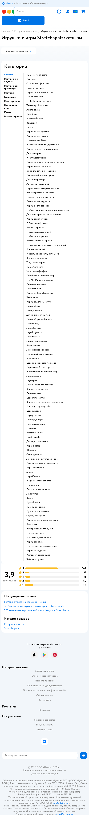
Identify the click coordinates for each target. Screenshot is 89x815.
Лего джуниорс (34, 419)
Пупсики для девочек (37, 511)
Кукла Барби (33, 502)
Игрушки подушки (36, 550)
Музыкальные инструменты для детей (46, 245)
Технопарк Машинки (37, 105)
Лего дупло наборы (36, 341)
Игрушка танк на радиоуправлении (45, 162)
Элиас (29, 472)
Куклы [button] (7, 112)
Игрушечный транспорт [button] (11, 87)
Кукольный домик (36, 507)
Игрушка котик (34, 541)
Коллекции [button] (10, 97)
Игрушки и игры (24, 31)
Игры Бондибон (35, 467)
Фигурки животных (36, 258)
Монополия (32, 485)
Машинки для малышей (38, 232)
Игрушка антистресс (37, 218)
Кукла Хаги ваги (34, 266)
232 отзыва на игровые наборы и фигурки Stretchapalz (37, 610)
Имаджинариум (34, 432)
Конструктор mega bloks (39, 406)
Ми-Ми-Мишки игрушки (39, 280)
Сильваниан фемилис (37, 83)
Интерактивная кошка (38, 555)
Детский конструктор (38, 315)
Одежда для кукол (35, 515)
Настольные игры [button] (10, 107)
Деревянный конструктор (40, 367)
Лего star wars (33, 328)
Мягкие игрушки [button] (13, 116)
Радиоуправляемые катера (40, 192)
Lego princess (33, 415)
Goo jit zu (31, 114)
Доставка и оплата (44, 670)
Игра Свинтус (33, 476)
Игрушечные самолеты (38, 166)
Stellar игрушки (34, 96)
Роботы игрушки (35, 227)
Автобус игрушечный (38, 184)
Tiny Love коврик (35, 262)
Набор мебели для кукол (39, 528)
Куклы (29, 498)
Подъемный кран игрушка (40, 175)
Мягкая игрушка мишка (38, 537)
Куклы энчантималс (36, 74)
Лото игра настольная (38, 489)
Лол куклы (32, 493)
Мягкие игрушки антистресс (41, 546)
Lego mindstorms (35, 397)
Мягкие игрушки (35, 533)
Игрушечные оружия (37, 131)
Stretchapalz (11, 628)
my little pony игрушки (38, 101)
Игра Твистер (33, 445)
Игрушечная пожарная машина (42, 188)
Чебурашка (32, 297)
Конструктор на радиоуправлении (44, 402)
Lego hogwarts (34, 332)
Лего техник (33, 336)
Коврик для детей (35, 249)
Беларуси (53, 773)
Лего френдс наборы (37, 349)
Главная (5, 31)
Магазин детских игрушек (40, 197)
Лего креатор (33, 376)
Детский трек (33, 153)
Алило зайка (33, 109)
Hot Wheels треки (36, 157)
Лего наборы (33, 306)
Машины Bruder (34, 118)
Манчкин (31, 428)
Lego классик (33, 411)
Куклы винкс (33, 524)
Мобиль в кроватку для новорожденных (47, 210)
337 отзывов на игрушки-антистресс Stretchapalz (34, 606)
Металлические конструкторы (42, 371)
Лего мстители (34, 288)
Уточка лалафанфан (36, 271)
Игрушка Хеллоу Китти (38, 301)
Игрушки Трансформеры (39, 293)
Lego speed (32, 380)
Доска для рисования (37, 441)
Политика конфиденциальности (44, 685)
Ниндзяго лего (34, 310)
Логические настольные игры (42, 459)
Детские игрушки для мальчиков (43, 214)
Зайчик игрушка (34, 559)
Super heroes (33, 345)
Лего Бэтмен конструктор (40, 275)
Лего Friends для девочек (39, 384)
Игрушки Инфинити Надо (40, 92)
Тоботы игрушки (35, 88)
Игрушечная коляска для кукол (42, 520)
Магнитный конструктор (39, 354)
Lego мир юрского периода (41, 363)
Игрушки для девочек (37, 205)
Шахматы (31, 450)
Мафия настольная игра (38, 480)
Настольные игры (35, 424)
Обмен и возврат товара (45, 675)
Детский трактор (35, 179)
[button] (23, 20)
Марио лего (32, 358)
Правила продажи (44, 680)
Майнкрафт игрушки (37, 236)
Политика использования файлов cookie (44, 690)
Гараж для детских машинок (41, 170)
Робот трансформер (37, 223)
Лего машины (33, 393)
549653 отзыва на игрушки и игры (25, 602)
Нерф (29, 127)
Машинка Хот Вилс (36, 140)
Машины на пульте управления (42, 144)
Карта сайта (44, 700)
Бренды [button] (8, 74)
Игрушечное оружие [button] (11, 80)
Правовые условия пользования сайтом (44, 770)
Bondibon (31, 122)
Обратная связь (44, 695)
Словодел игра (34, 454)
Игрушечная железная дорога (42, 149)
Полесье (31, 79)
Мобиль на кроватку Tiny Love (42, 253)
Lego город (32, 323)
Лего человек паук (36, 284)
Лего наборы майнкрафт (39, 319)
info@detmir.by (61, 802)
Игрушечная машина (37, 136)
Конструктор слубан (37, 389)
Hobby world (33, 437)
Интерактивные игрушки (39, 240)
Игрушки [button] (9, 92)
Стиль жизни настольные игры (42, 463)
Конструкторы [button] (12, 101)
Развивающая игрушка (38, 201)
